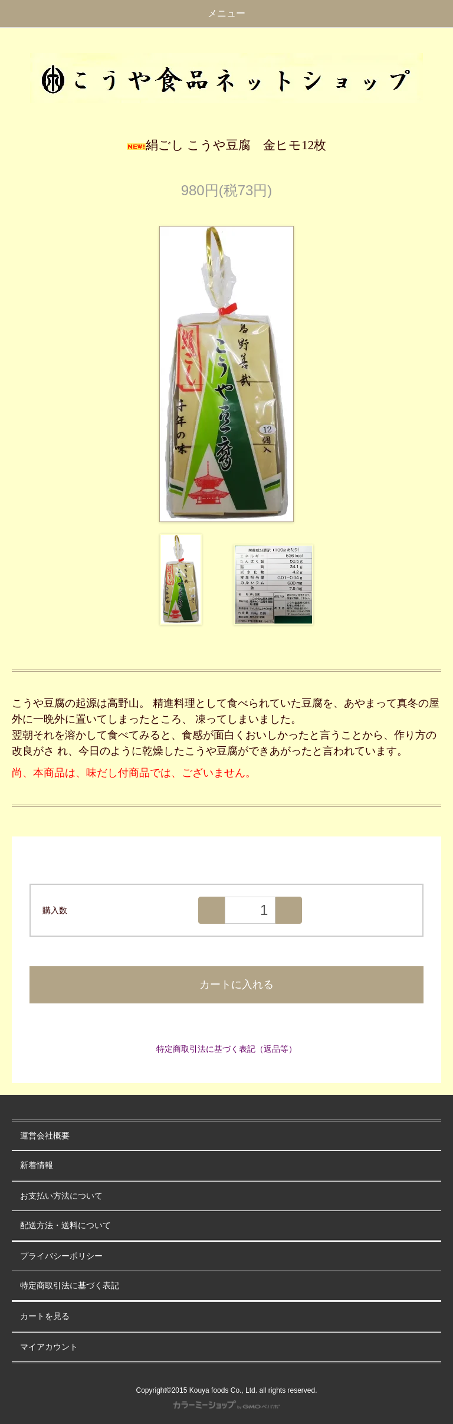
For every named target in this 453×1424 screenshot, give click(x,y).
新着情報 (36, 1165)
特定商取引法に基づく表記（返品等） (226, 1049)
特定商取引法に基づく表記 (69, 1285)
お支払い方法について (61, 1196)
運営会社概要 (45, 1135)
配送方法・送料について (65, 1225)
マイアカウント (49, 1347)
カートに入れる (227, 984)
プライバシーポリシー (61, 1256)
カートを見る (45, 1316)
